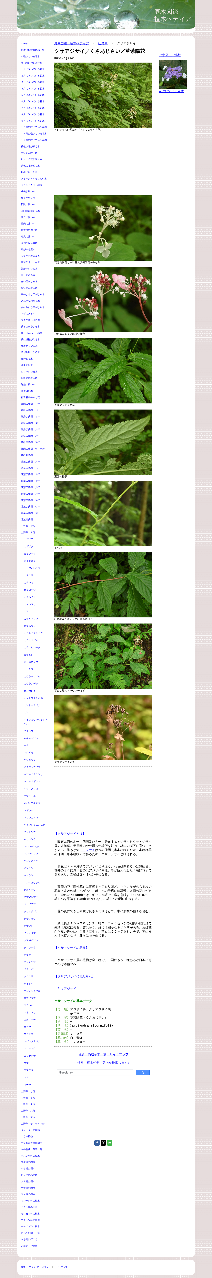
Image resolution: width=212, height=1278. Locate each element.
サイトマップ (61, 1267)
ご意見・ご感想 (170, 55)
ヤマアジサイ (66, 989)
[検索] (95, 1073)
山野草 (103, 43)
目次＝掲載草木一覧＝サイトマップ (103, 1054)
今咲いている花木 (171, 91)
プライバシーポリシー (40, 1267)
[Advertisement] (103, 163)
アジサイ (89, 850)
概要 (23, 1267)
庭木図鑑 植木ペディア (71, 43)
